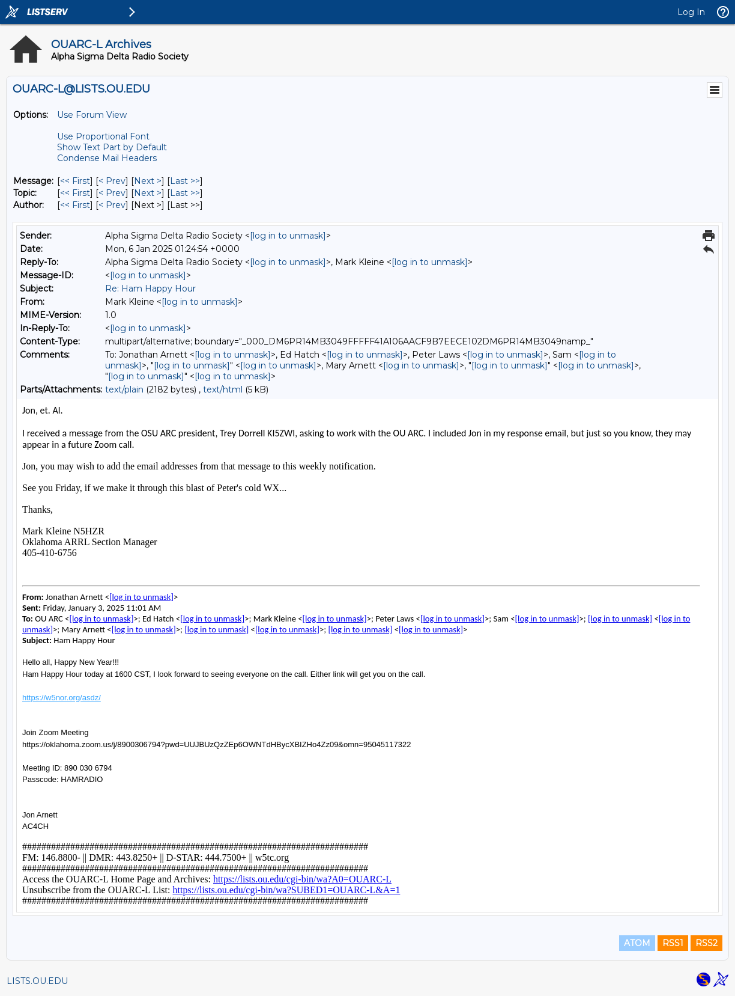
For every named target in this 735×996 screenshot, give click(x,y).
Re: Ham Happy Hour (150, 288)
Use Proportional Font (103, 136)
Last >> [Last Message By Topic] (185, 193)
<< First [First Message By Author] (75, 205)
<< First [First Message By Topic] (75, 193)
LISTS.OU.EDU (37, 981)
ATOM (637, 943)
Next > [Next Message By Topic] (148, 193)
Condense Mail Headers (107, 158)
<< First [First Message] (75, 181)
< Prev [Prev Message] (112, 181)
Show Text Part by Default (112, 147)
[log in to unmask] (288, 235)
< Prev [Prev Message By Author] (112, 205)
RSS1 (672, 943)
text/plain (124, 389)
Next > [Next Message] (148, 181)
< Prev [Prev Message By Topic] (112, 193)
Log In (691, 12)
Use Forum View (92, 114)
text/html (223, 389)
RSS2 (706, 943)
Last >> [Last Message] (185, 181)
